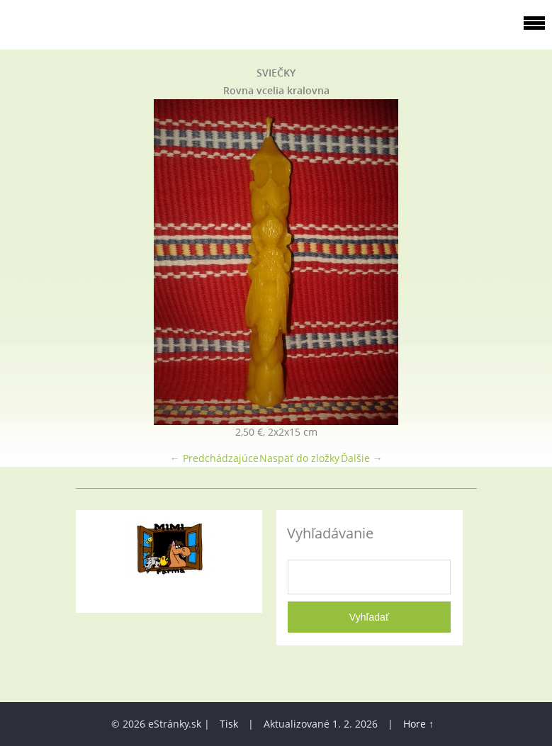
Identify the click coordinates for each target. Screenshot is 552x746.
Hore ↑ (418, 723)
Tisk (229, 723)
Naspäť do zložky (299, 458)
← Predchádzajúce (214, 458)
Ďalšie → (362, 458)
